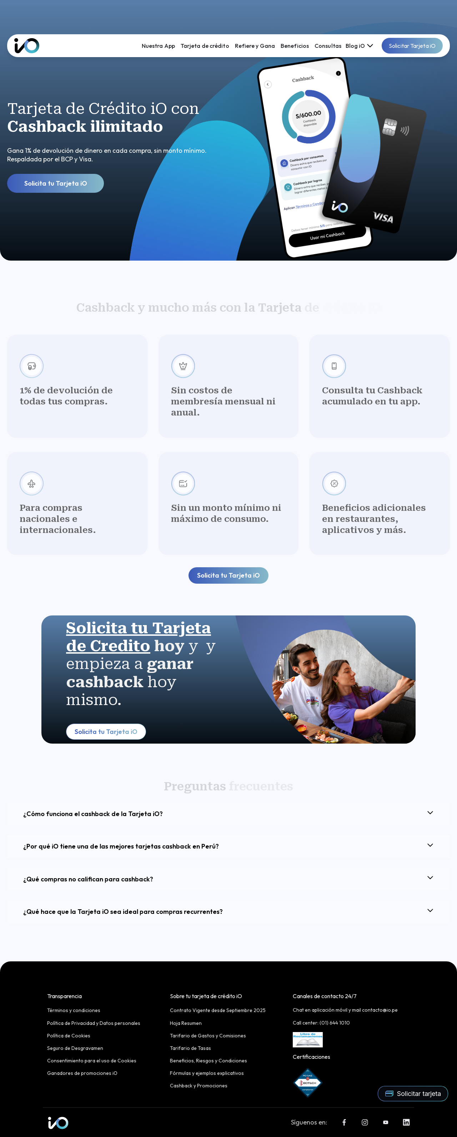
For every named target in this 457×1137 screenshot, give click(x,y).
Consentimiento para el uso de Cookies (91, 1060)
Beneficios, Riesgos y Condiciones (208, 1060)
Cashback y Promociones (198, 1085)
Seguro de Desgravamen (75, 1048)
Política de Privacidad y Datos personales (93, 1023)
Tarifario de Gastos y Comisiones (208, 1035)
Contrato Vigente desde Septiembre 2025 (218, 1010)
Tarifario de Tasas (190, 1048)
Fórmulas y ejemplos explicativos (207, 1073)
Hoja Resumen (186, 1023)
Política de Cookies (68, 1035)
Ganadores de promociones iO (82, 1073)
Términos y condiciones (73, 1010)
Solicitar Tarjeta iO (412, 45)
